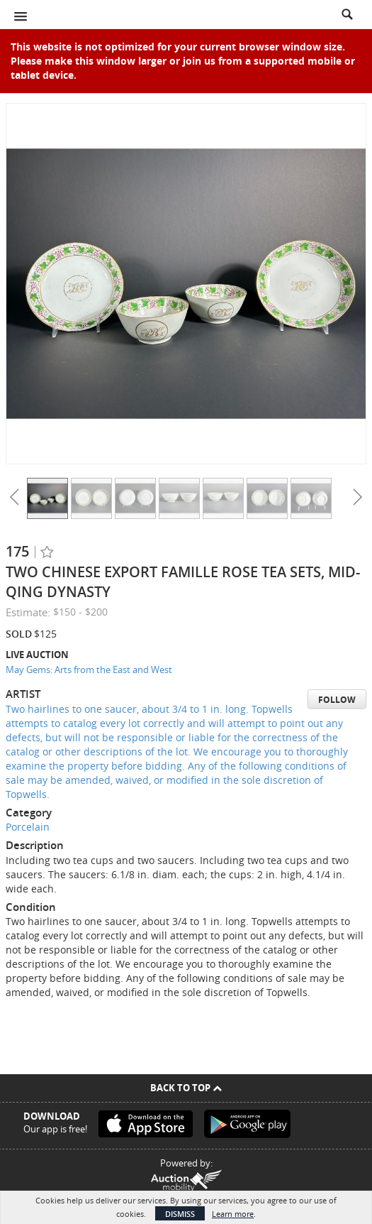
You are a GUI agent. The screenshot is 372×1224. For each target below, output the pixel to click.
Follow (337, 700)
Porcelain (28, 827)
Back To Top (186, 1087)
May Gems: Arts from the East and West (89, 669)
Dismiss (180, 1213)
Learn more (233, 1213)
